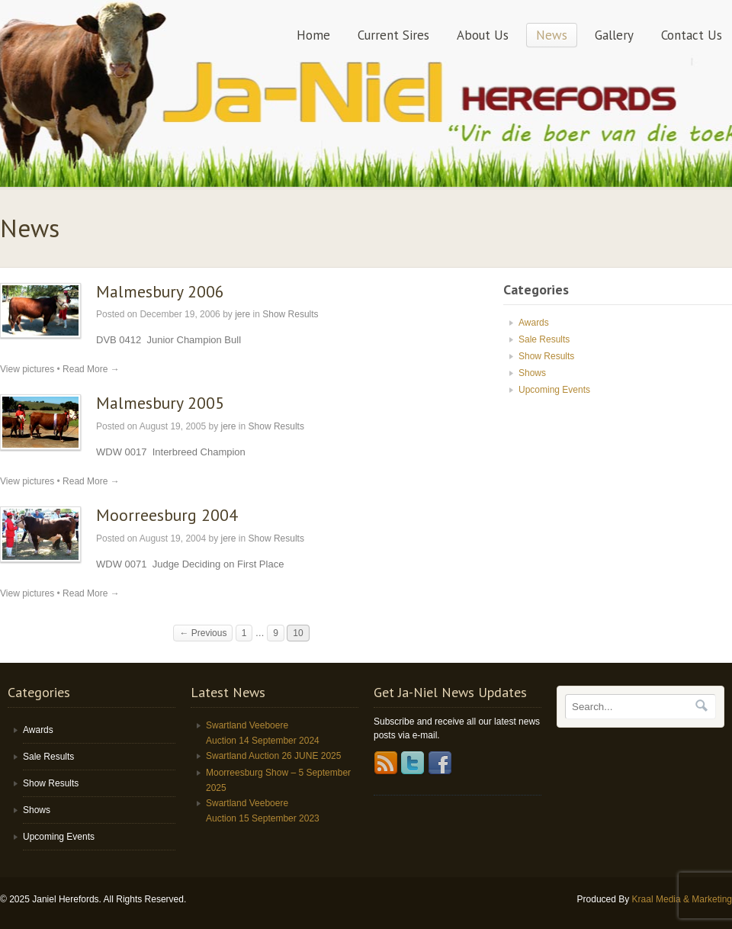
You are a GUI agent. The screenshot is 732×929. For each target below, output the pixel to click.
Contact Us (691, 35)
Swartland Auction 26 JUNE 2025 (273, 756)
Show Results (290, 314)
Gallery (614, 35)
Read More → (91, 369)
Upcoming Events (554, 389)
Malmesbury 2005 (160, 402)
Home (313, 35)
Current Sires (393, 35)
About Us (483, 35)
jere (242, 314)
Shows (532, 373)
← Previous (202, 633)
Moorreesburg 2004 (167, 515)
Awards (533, 322)
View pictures (27, 369)
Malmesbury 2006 (160, 291)
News (551, 35)
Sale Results (544, 339)
